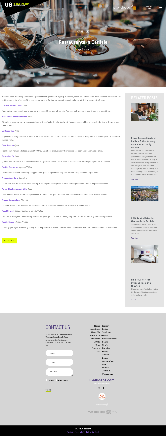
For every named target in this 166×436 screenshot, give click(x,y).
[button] (94, 387)
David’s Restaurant (10, 167)
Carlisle (83, 31)
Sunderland (63, 380)
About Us (95, 332)
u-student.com (102, 380)
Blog (98, 345)
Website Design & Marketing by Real (83, 432)
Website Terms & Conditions (107, 370)
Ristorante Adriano (10, 178)
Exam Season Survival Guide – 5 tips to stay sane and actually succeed (143, 142)
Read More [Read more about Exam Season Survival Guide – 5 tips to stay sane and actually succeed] (134, 179)
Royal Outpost (8, 211)
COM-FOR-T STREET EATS (12, 105)
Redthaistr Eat (8, 156)
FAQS (97, 342)
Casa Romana (8, 145)
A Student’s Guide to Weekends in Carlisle (142, 219)
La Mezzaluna (8, 130)
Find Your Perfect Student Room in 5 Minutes (141, 282)
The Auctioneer (8, 221)
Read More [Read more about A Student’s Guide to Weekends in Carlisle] (134, 238)
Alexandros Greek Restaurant (14, 116)
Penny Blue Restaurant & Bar (14, 189)
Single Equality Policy (106, 348)
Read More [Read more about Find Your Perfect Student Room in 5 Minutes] (134, 300)
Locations (95, 329)
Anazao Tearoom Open (11, 200)
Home (97, 326)
